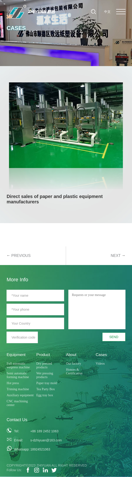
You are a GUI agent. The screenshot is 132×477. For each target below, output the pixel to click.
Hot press (13, 383)
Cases (101, 355)
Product (43, 355)
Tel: (16, 431)
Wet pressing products (44, 375)
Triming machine (18, 389)
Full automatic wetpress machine (18, 365)
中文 (107, 11)
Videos (100, 363)
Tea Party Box (45, 389)
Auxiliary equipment (20, 395)
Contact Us (17, 419)
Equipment (16, 355)
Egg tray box (44, 395)
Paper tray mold (46, 383)
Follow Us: (14, 470)
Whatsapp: (20, 449)
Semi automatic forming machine (18, 375)
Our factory (73, 363)
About (71, 355)
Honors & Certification (74, 371)
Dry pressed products (44, 365)
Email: (18, 440)
